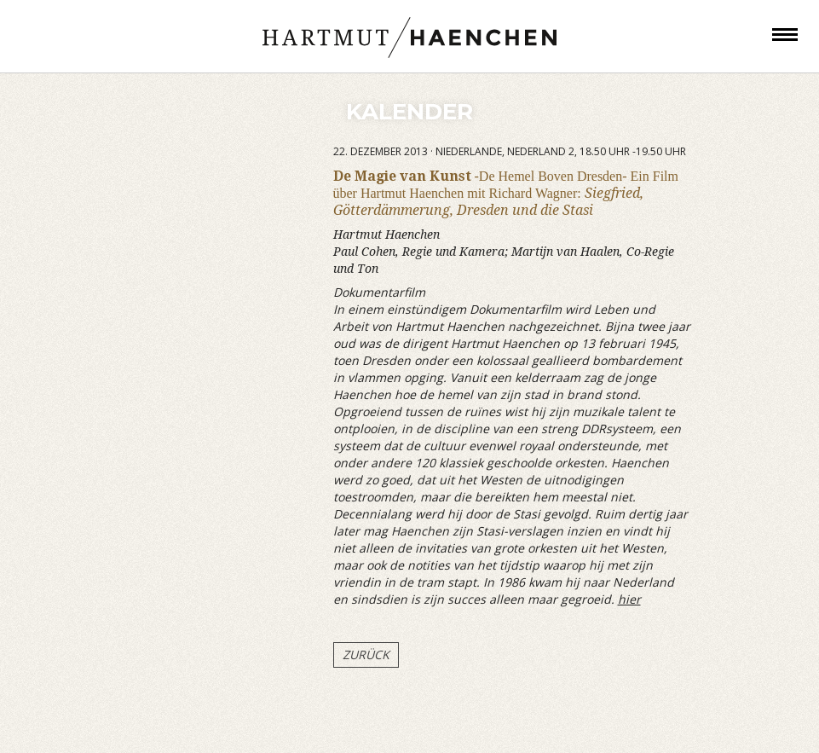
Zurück (366, 654)
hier (629, 599)
